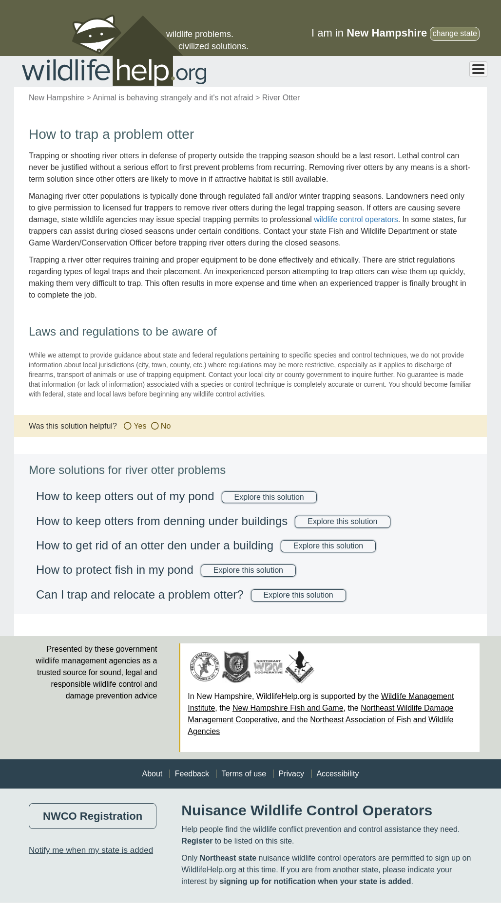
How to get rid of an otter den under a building (154, 545)
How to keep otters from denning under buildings (162, 520)
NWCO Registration (92, 816)
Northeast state (228, 858)
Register (196, 841)
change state (454, 33)
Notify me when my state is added (91, 850)
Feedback (192, 774)
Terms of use (243, 774)
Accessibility (337, 774)
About (152, 774)
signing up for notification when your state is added (315, 881)
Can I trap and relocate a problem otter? (140, 594)
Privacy (291, 774)
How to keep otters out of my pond (125, 496)
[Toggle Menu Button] (478, 69)
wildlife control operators (356, 219)
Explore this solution (269, 497)
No (166, 426)
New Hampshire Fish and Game (288, 708)
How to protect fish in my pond (114, 569)
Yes (140, 426)
